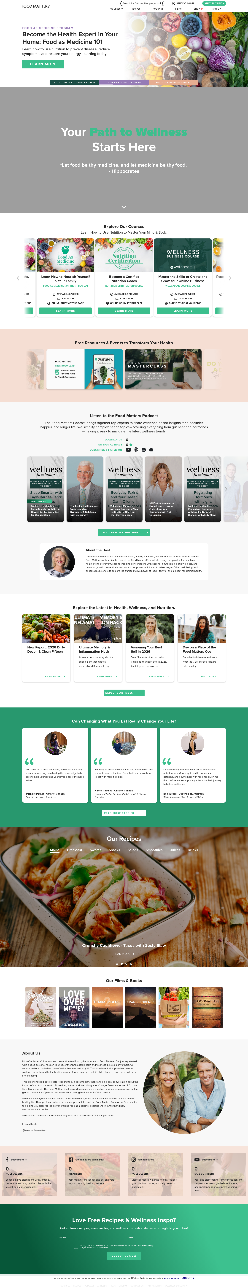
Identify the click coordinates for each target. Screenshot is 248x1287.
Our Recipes (124, 838)
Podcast (158, 9)
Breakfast (74, 850)
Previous (32, 370)
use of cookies (171, 1278)
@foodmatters (19, 1160)
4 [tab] (131, 963)
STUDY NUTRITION (214, 3)
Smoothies (154, 850)
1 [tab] (117, 963)
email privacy (147, 1245)
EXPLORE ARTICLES (124, 692)
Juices (175, 850)
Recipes (136, 9)
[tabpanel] (124, 897)
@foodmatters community (89, 1160)
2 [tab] (121, 963)
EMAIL (132, 1237)
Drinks (193, 850)
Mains (54, 850)
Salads (133, 850)
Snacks (114, 850)
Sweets (95, 850)
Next (215, 370)
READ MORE (55, 676)
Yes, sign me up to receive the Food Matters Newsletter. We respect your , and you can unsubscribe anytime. (117, 1246)
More (216, 9)
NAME (62, 1237)
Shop (198, 9)
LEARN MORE (43, 64)
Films (178, 9)
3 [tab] (126, 963)
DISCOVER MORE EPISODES (124, 532)
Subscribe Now (124, 1255)
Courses (115, 9)
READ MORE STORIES (124, 813)
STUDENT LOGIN (183, 3)
